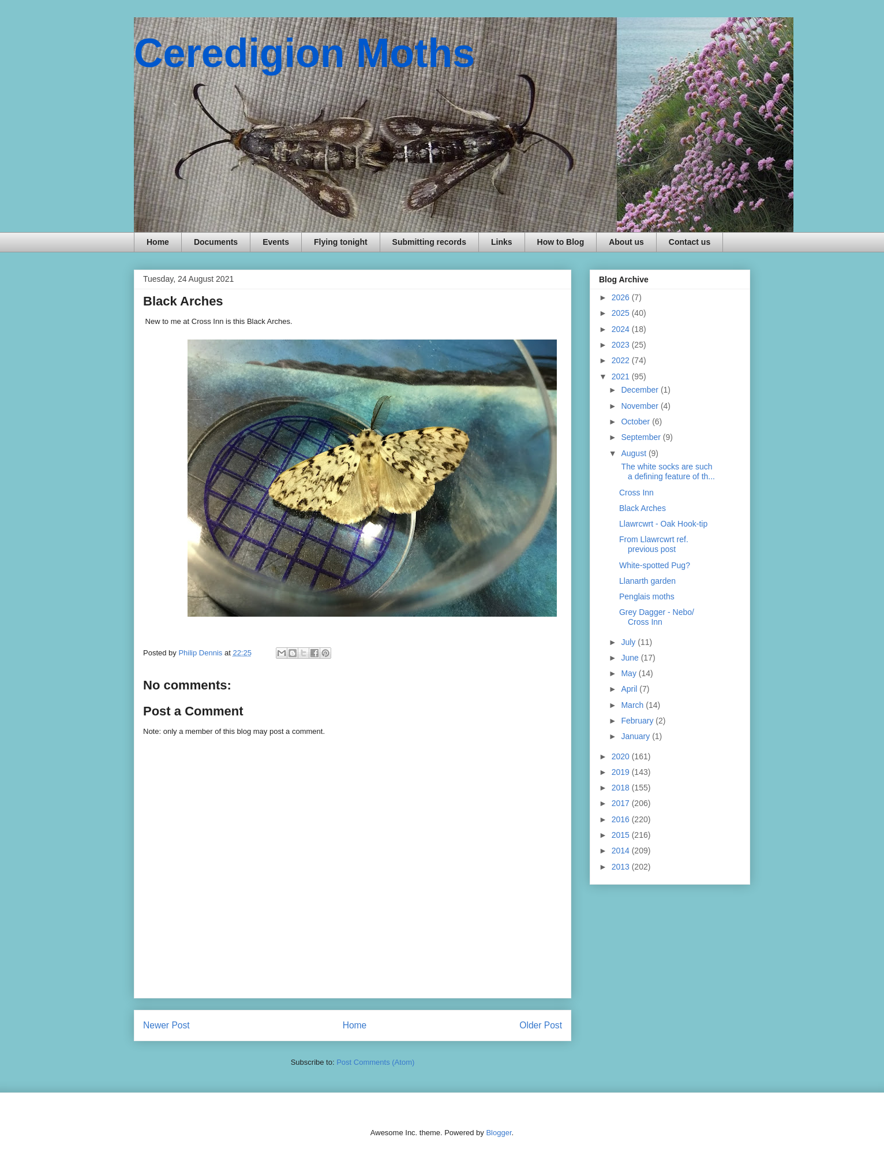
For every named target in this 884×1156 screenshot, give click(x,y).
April (630, 688)
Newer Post (166, 1025)
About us (626, 242)
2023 (622, 344)
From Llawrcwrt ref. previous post (653, 544)
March (633, 705)
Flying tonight (341, 242)
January (636, 736)
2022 (622, 360)
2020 (622, 756)
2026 (622, 297)
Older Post (540, 1025)
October (636, 421)
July (629, 642)
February (638, 720)
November (640, 406)
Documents (216, 242)
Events (276, 242)
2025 (622, 313)
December (640, 389)
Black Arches (642, 508)
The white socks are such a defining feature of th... (667, 471)
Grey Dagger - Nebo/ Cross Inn (656, 617)
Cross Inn (636, 492)
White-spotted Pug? (654, 565)
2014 (622, 850)
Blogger (498, 1132)
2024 (622, 329)
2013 (622, 866)
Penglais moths (647, 596)
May (629, 673)
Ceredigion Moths (304, 53)
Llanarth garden (647, 581)
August (634, 453)
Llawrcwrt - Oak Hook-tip (663, 523)
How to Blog (561, 242)
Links (501, 242)
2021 (622, 376)
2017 (622, 803)
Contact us (689, 242)
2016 (622, 819)
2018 (622, 787)
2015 (622, 835)
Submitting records (429, 242)
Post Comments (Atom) (375, 1062)
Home (158, 242)
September (641, 437)
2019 (622, 772)
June (630, 657)
